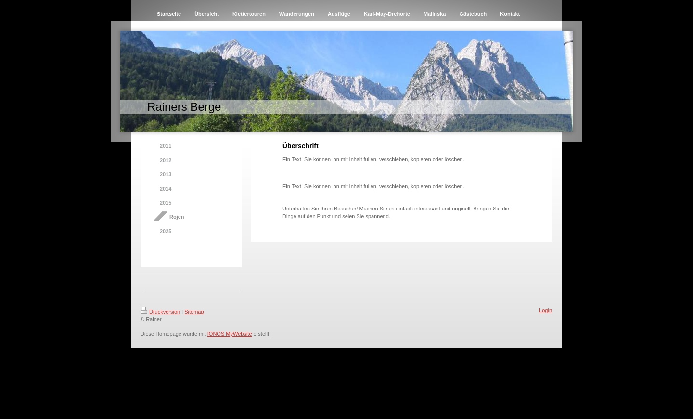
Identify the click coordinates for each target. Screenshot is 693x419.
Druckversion (160, 311)
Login (545, 310)
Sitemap (194, 311)
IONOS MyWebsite (229, 334)
